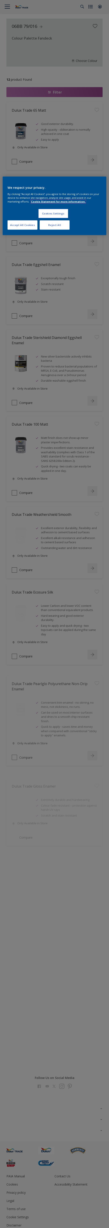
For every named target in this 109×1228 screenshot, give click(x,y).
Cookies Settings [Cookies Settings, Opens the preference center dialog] (53, 213)
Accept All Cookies (22, 224)
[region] (54, 206)
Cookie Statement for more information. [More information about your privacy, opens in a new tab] (58, 201)
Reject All (54, 224)
